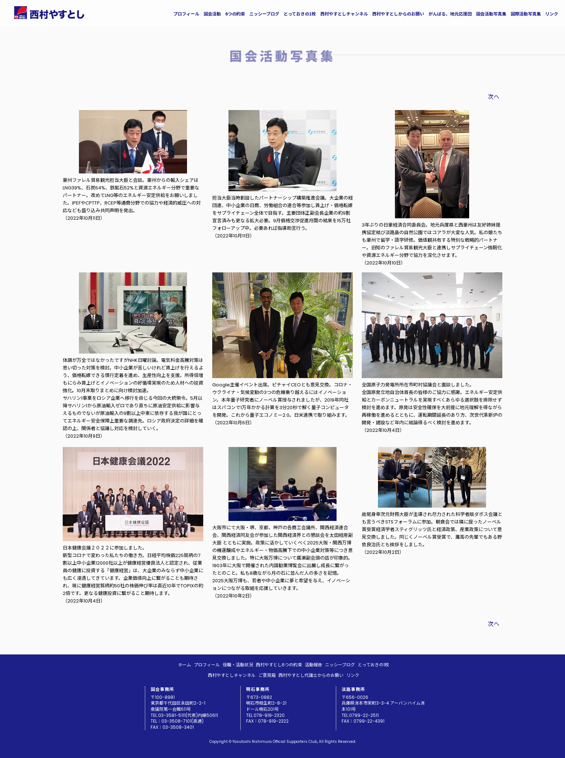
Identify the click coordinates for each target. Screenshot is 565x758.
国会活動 (212, 14)
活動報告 (313, 665)
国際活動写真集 (526, 14)
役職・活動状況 (238, 665)
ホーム (184, 665)
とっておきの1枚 (300, 14)
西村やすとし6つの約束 (279, 665)
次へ (493, 97)
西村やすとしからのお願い (398, 14)
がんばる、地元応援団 (450, 14)
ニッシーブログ (264, 14)
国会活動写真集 (491, 14)
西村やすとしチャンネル (344, 14)
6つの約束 (235, 14)
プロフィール (186, 14)
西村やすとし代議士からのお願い (311, 675)
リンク (551, 14)
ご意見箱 (267, 675)
